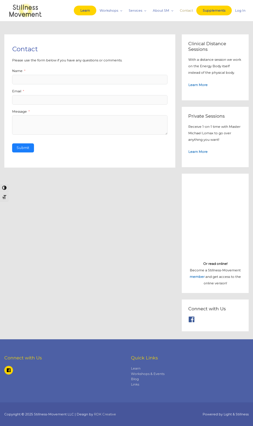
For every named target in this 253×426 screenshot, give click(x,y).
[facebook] (192, 319)
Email (16, 91)
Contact (186, 10)
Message (19, 111)
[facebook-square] (9, 370)
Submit (23, 148)
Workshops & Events (147, 374)
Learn (85, 10)
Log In (240, 10)
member (197, 277)
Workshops (109, 10)
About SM (161, 10)
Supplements (214, 10)
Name (17, 71)
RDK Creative (105, 414)
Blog (135, 379)
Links (135, 384)
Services (135, 10)
